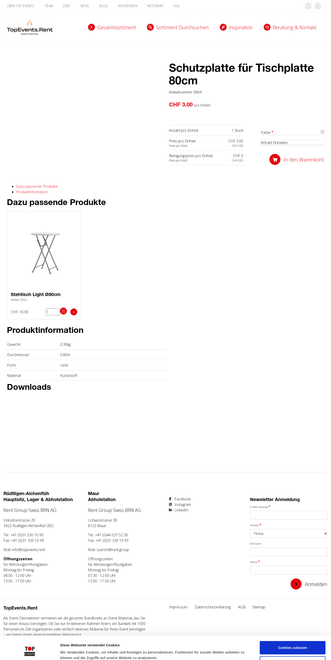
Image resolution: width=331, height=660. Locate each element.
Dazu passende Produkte (37, 186)
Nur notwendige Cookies (292, 643)
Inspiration (241, 27)
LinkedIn (181, 510)
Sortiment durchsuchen (182, 27)
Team (49, 6)
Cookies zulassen (292, 628)
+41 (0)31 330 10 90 (27, 534)
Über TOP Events (21, 6)
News (84, 6)
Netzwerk (155, 6)
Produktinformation (32, 191)
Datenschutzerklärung (213, 607)
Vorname (255, 543)
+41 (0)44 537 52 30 (111, 534)
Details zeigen (71, 651)
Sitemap (258, 607)
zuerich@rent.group (113, 549)
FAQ (177, 6)
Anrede (254, 525)
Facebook (182, 499)
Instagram (182, 504)
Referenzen (127, 6)
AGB (242, 607)
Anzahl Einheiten (274, 142)
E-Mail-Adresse (259, 507)
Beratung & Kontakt (295, 27)
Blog (103, 6)
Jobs (66, 6)
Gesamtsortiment (116, 27)
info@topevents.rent (28, 549)
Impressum (178, 607)
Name (253, 562)
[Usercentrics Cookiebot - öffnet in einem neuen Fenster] (30, 651)
